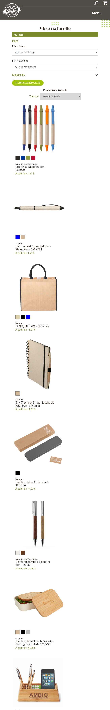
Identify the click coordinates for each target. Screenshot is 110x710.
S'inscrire (55, 686)
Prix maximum (20, 60)
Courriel (55, 659)
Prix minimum (19, 46)
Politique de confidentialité (34, 700)
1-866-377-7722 (46, 654)
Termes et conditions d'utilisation (72, 700)
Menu (97, 13)
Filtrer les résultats (28, 82)
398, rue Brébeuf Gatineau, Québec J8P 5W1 (55, 647)
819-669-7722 (65, 654)
